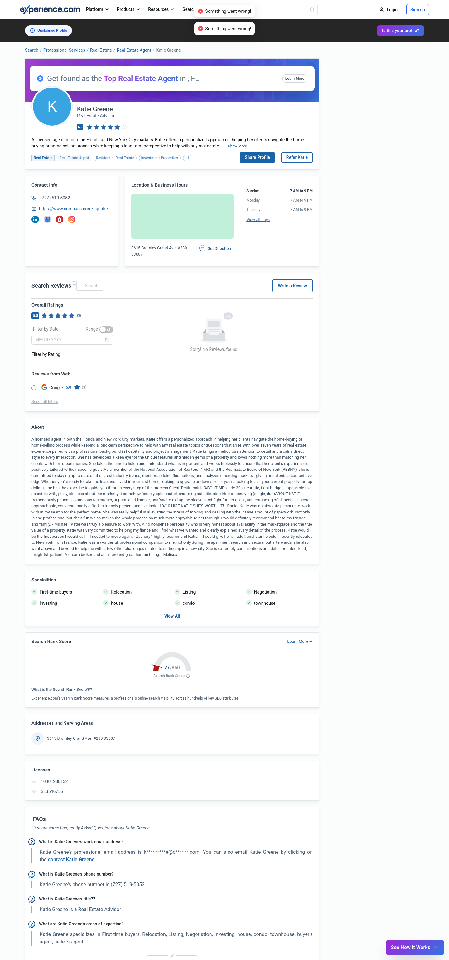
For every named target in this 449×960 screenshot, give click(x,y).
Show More (237, 146)
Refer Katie (297, 157)
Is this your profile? (400, 30)
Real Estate (101, 50)
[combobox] (89, 285)
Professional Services (64, 50)
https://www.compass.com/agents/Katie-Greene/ (76, 208)
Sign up (417, 9)
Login (388, 9)
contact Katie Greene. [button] (71, 859)
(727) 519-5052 (55, 197)
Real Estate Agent (134, 50)
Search (31, 50)
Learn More (294, 78)
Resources (161, 9)
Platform (97, 9)
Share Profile (257, 157)
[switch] (106, 329)
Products (129, 9)
